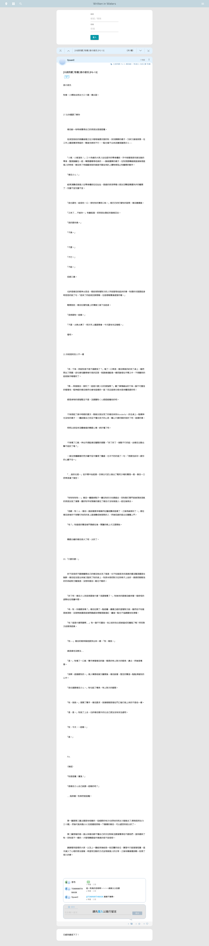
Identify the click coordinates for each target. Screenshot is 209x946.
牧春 (148, 64)
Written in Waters (104, 3)
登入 (95, 37)
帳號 (92, 14)
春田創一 (129, 64)
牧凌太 (136, 64)
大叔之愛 (142, 64)
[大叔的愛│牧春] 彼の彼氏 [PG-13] (80, 72)
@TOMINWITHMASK (95, 897)
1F (65, 77)
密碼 (92, 24)
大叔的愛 (116, 64)
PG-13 (123, 64)
